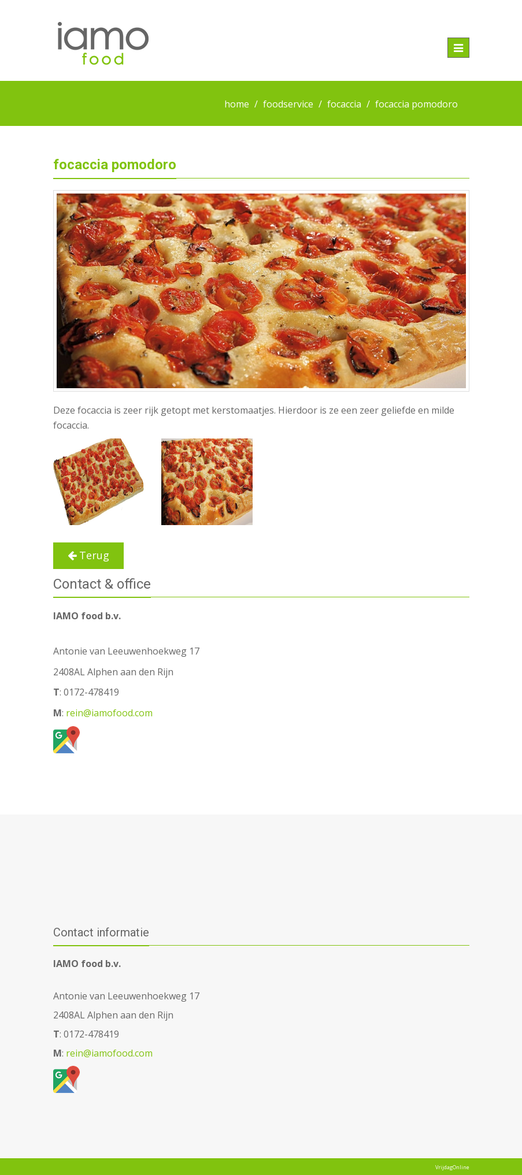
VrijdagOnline (452, 1167)
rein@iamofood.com (108, 713)
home (236, 104)
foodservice (288, 104)
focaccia (344, 104)
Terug (88, 555)
